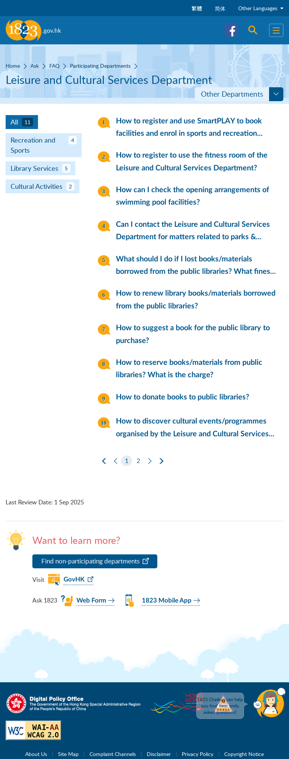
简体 (220, 8)
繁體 (197, 8)
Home (13, 65)
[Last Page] (161, 461)
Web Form (91, 600)
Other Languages (260, 8)
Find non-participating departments (90, 561)
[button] (269, 703)
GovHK (74, 579)
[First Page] (104, 461)
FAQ (54, 65)
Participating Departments (100, 65)
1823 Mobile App (167, 600)
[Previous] (115, 461)
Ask (34, 65)
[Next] (149, 461)
